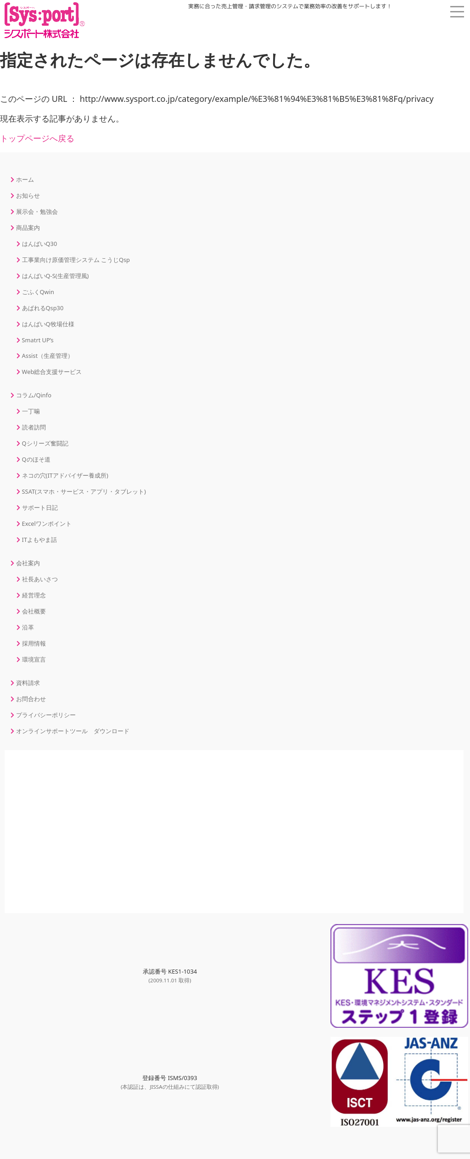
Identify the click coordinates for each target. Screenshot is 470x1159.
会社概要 (34, 611)
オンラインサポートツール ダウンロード (72, 731)
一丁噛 (31, 411)
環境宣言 (34, 659)
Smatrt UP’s (38, 340)
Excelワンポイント (47, 523)
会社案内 (28, 563)
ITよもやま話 (39, 539)
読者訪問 (34, 427)
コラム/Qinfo (33, 395)
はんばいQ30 (39, 244)
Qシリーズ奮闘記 (45, 443)
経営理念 (34, 595)
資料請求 (28, 683)
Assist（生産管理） (48, 355)
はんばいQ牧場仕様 (48, 324)
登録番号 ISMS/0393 (170, 1082)
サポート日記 (40, 507)
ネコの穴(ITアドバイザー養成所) (65, 475)
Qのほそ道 (36, 459)
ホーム (25, 179)
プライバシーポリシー (46, 715)
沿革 (28, 627)
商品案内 (28, 227)
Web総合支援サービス (52, 372)
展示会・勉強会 (37, 211)
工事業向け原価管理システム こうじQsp (76, 260)
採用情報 (34, 643)
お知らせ (28, 195)
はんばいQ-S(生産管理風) (55, 276)
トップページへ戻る (37, 138)
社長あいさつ (40, 579)
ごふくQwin (38, 292)
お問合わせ (31, 699)
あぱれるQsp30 (43, 308)
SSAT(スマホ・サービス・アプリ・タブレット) (84, 491)
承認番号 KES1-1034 (170, 975)
